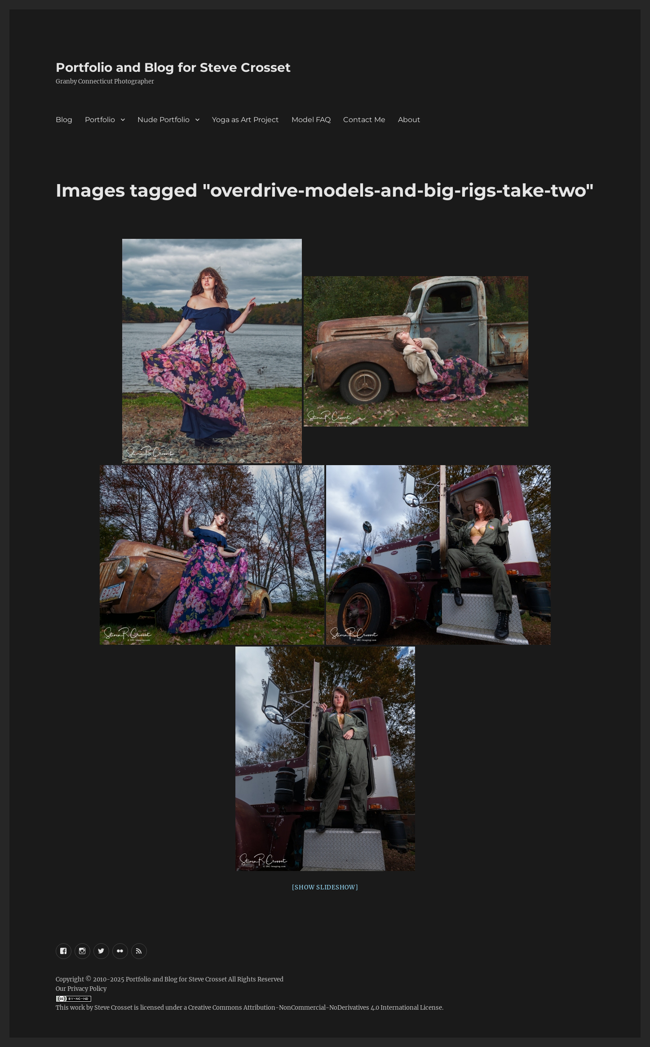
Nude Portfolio (163, 119)
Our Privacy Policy (81, 989)
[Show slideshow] (325, 887)
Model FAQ (311, 119)
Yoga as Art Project (245, 119)
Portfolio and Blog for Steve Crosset (173, 67)
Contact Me (364, 119)
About (409, 119)
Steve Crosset (113, 1008)
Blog (64, 119)
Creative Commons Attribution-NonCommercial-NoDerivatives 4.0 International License (315, 1008)
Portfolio (100, 119)
